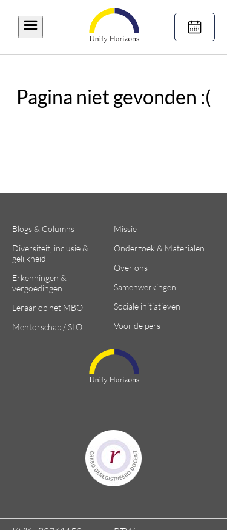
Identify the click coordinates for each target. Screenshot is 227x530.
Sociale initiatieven (147, 306)
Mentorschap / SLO (47, 327)
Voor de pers (137, 325)
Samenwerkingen (145, 287)
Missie (125, 229)
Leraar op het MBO (47, 307)
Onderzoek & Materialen (159, 248)
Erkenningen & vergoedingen (39, 283)
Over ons (131, 267)
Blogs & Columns (43, 229)
